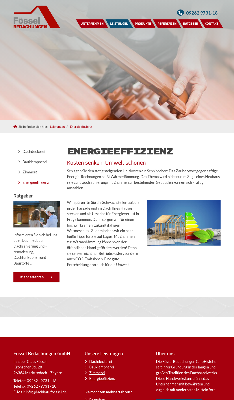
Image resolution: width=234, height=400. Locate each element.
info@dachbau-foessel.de (46, 392)
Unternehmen (92, 23)
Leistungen (119, 23)
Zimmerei (30, 172)
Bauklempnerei (34, 162)
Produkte (143, 23)
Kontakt (211, 23)
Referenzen (167, 23)
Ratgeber (190, 23)
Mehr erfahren (32, 277)
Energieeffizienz (81, 126)
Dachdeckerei (33, 151)
